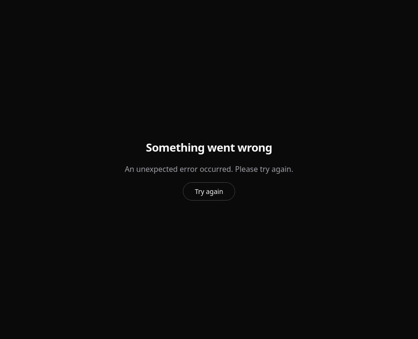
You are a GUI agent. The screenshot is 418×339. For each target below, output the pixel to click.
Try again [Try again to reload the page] (209, 191)
